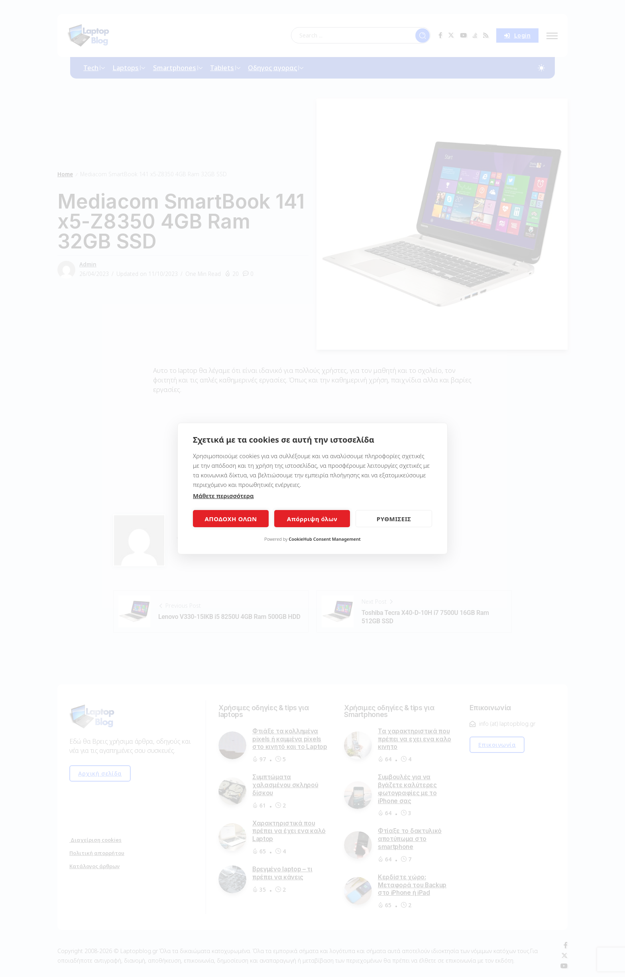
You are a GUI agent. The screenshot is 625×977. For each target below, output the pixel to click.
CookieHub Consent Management (325, 539)
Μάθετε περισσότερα (223, 496)
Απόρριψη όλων (312, 519)
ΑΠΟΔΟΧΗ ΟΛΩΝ (230, 519)
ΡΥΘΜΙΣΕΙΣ (394, 519)
